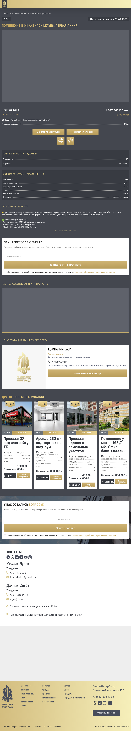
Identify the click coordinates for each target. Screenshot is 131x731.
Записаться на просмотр (87, 373)
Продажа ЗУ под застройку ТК (16, 442)
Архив (23, 706)
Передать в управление (74, 698)
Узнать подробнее (23, 476)
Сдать (66, 690)
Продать (68, 694)
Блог (23, 698)
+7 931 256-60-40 (19, 594)
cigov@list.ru (16, 599)
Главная (5, 13)
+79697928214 (59, 361)
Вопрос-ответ (27, 702)
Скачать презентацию (48, 131)
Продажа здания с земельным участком (79, 444)
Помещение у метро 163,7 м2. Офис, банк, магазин (113, 444)
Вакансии (25, 690)
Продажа (46, 694)
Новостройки (48, 702)
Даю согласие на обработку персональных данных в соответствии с (61, 272)
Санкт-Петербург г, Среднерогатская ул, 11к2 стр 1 (26, 120)
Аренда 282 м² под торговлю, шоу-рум (48, 442)
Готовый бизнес (49, 698)
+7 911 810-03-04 (19, 572)
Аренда (45, 690)
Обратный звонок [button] (106, 712)
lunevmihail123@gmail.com (23, 577)
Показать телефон (83, 131)
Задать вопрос (65, 528)
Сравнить (11, 475)
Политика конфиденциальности (16, 726)
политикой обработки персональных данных (94, 272)
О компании (26, 686)
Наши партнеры (27, 694)
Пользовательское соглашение (47, 726)
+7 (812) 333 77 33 (103, 696)
